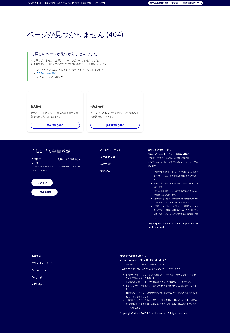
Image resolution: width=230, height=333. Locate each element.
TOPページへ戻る (46, 73)
